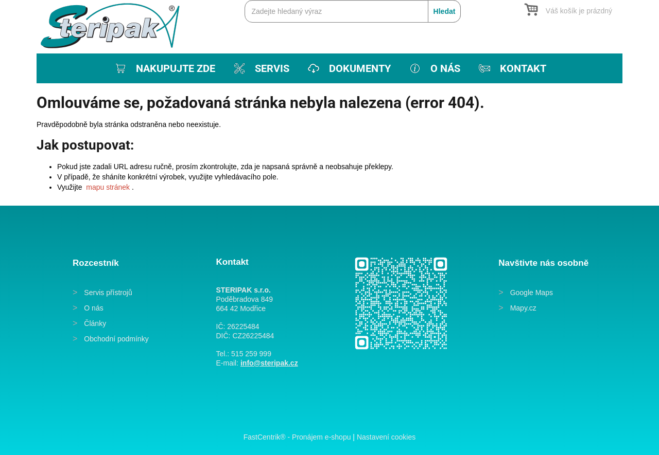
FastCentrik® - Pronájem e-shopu (297, 437)
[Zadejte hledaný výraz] (353, 11)
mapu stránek (108, 187)
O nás (93, 308)
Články (95, 323)
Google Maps (531, 292)
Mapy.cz (523, 308)
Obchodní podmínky (116, 339)
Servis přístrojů (108, 292)
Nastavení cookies (386, 437)
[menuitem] (164, 68)
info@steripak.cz (269, 363)
